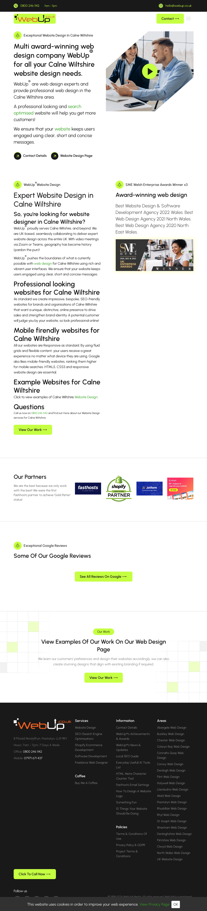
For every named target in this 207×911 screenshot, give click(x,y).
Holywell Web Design (171, 777)
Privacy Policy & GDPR (130, 839)
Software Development (91, 750)
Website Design (86, 397)
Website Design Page (71, 155)
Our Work (103, 625)
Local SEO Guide (127, 750)
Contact (170, 19)
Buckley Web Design (170, 728)
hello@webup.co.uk (178, 5)
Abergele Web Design (171, 721)
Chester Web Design (171, 734)
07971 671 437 (33, 752)
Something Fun (126, 796)
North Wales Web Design (173, 847)
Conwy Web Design (170, 758)
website (62, 129)
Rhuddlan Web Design (172, 802)
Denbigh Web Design (171, 764)
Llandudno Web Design (172, 783)
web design (43, 263)
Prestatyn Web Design (172, 796)
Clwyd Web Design (170, 840)
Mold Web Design (169, 789)
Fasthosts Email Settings (132, 779)
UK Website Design (170, 853)
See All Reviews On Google (103, 570)
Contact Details (30, 155)
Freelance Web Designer (91, 756)
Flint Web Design (168, 770)
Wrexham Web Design (172, 821)
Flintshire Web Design (171, 834)
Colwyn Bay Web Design (173, 740)
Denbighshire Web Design (174, 828)
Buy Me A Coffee (86, 777)
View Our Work (33, 430)
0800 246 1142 (29, 5)
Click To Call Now (34, 868)
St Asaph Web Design (172, 815)
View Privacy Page (155, 904)
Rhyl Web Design (168, 808)
